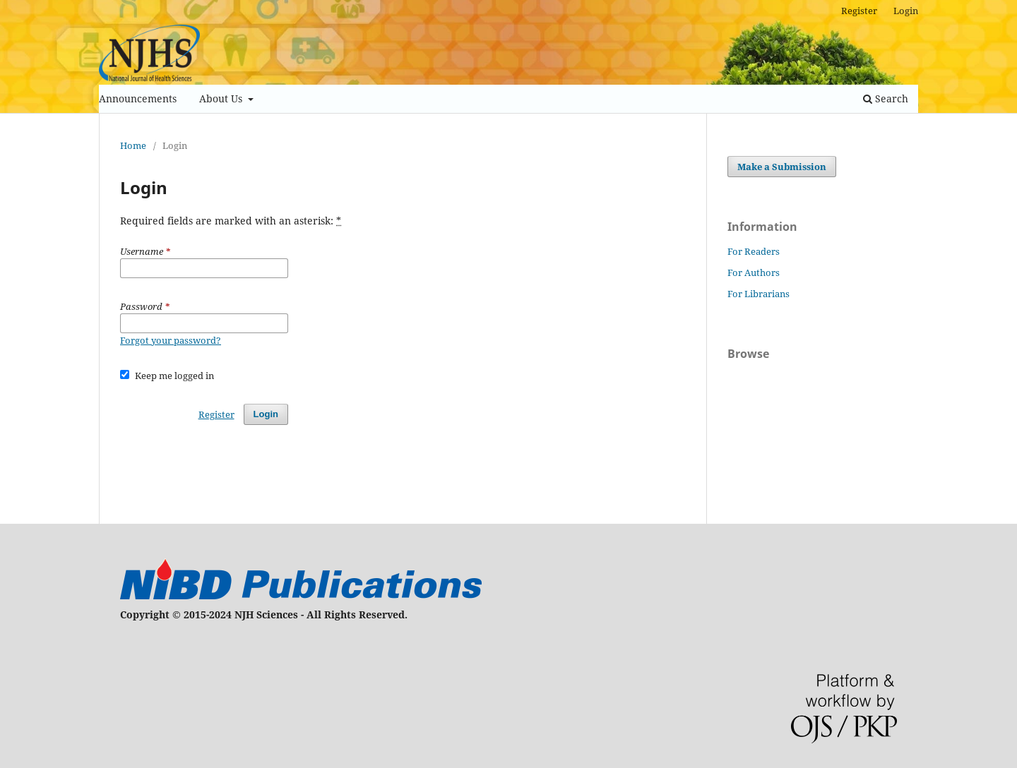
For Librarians (758, 293)
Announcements (138, 98)
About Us (222, 98)
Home (133, 145)
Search (885, 98)
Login (905, 10)
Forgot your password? (170, 340)
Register (859, 10)
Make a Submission (781, 166)
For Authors (753, 272)
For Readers (753, 251)
